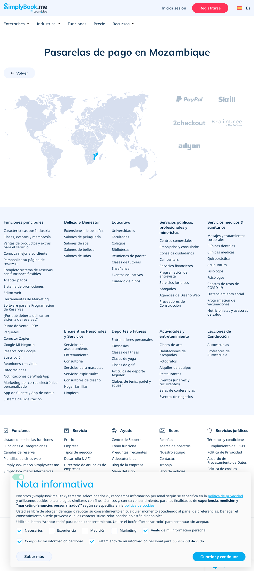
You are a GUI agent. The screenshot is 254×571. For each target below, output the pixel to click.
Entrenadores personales (132, 339)
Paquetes (11, 332)
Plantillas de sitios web (22, 458)
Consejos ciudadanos (177, 253)
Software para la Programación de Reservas (29, 307)
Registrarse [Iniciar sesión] (210, 8)
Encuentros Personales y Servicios (85, 334)
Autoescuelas (218, 344)
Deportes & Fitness (129, 331)
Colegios (119, 243)
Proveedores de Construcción (172, 303)
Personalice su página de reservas (24, 261)
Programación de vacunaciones (221, 302)
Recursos (124, 23)
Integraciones (15, 370)
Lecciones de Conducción (219, 334)
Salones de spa (76, 243)
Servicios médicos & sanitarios (225, 225)
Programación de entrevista (173, 274)
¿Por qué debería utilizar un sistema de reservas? (26, 317)
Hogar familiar (76, 386)
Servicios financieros (176, 265)
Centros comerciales (176, 240)
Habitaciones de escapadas (173, 352)
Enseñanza (120, 268)
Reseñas (166, 439)
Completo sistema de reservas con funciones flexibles (28, 272)
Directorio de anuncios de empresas (85, 466)
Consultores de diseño (82, 380)
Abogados (168, 288)
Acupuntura (217, 264)
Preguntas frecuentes (129, 452)
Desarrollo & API (77, 458)
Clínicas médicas (221, 252)
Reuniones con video (20, 363)
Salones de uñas (77, 255)
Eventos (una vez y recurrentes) (174, 382)
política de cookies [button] (139, 505)
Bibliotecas (120, 249)
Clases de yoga (124, 358)
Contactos (168, 458)
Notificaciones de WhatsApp (26, 376)
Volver (22, 73)
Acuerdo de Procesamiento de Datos (227, 460)
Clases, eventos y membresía (27, 237)
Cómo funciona (124, 445)
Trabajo (166, 464)
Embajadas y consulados (180, 246)
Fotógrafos (168, 361)
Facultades (120, 237)
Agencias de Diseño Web (180, 295)
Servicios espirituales (81, 373)
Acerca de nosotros (175, 445)
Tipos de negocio (78, 452)
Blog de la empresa (127, 464)
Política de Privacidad (224, 452)
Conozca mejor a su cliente (25, 253)
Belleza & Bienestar (82, 222)
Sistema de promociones (24, 286)
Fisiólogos (215, 271)
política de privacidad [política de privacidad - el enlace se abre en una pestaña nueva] (225, 496)
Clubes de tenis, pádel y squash (131, 383)
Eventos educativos (127, 274)
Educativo (121, 222)
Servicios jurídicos (174, 282)
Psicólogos (215, 277)
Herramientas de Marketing (26, 299)
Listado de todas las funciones (28, 439)
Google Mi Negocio (19, 344)
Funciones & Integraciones (25, 445)
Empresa (71, 445)
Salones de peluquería (82, 237)
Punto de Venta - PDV (21, 325)
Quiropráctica (218, 258)
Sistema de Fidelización (23, 399)
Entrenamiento (76, 354)
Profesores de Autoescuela (218, 352)
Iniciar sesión (174, 8)
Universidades (123, 230)
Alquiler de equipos (176, 367)
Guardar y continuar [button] (219, 556)
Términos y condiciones (226, 439)
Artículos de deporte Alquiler (128, 373)
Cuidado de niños (126, 281)
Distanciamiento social (225, 294)
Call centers (169, 259)
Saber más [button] (34, 556)
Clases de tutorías (126, 262)
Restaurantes (170, 373)
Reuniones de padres (129, 255)
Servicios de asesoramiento (76, 346)
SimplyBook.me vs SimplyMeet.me (31, 464)
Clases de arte (171, 344)
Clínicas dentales (221, 246)
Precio (99, 23)
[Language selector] (241, 8)
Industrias (48, 23)
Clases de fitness (125, 352)
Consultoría (73, 361)
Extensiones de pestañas (84, 230)
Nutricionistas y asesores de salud (227, 312)
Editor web (12, 292)
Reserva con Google (20, 351)
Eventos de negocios (176, 396)
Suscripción (13, 357)
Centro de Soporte (126, 439)
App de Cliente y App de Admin (29, 392)
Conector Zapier (17, 338)
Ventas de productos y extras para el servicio (27, 245)
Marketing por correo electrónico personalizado (30, 384)
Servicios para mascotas (83, 367)
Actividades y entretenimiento (174, 334)
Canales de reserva (19, 452)
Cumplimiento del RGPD (226, 445)
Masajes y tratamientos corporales (226, 237)
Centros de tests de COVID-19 (223, 285)
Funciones (77, 23)
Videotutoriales (124, 458)
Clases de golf (123, 364)
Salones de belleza (79, 249)
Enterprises (17, 23)
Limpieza (71, 392)
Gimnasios (120, 346)
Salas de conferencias (177, 390)
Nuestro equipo (172, 452)
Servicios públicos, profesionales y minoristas (176, 227)
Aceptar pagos (15, 280)
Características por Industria (27, 230)
